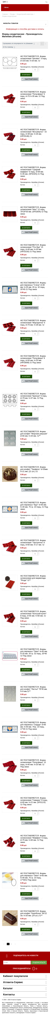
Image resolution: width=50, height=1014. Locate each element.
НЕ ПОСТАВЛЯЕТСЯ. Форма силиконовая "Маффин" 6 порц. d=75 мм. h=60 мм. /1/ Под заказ (34, 839)
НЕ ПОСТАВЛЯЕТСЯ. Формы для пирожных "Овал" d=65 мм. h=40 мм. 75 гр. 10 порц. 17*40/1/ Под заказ (34, 876)
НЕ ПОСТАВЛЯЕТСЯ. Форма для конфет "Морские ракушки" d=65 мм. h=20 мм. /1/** (33, 433)
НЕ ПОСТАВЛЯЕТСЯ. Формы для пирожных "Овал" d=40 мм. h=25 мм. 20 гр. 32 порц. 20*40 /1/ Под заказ (34, 652)
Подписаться (39, 962)
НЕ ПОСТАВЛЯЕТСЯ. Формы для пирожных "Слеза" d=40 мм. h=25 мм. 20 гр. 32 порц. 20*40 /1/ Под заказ (33, 286)
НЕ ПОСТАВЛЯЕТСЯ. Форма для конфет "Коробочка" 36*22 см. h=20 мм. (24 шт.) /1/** (33, 913)
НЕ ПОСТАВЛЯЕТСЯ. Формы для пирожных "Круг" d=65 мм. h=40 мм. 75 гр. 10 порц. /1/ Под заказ (34, 506)
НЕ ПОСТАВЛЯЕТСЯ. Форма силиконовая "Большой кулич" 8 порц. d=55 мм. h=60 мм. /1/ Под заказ (33, 614)
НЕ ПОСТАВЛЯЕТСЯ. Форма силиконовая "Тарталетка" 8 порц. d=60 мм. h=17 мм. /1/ (33, 542)
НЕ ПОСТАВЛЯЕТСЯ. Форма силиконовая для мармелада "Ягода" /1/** (33, 578)
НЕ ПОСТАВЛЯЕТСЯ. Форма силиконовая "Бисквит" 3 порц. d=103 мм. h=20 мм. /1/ (33, 58)
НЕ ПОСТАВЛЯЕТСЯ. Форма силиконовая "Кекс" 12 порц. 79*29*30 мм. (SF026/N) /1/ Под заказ (33, 210)
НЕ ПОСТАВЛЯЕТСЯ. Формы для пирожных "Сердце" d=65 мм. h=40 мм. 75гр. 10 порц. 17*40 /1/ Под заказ (33, 725)
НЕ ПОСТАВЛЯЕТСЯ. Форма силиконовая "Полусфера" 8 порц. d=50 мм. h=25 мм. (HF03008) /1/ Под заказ (33, 359)
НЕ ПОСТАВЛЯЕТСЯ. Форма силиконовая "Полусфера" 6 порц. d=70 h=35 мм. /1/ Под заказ (33, 95)
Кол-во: (22, 69)
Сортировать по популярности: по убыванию (18, 44)
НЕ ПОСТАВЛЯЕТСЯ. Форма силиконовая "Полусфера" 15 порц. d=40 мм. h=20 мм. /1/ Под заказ (33, 763)
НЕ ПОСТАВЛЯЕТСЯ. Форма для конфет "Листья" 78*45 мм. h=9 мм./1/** (33, 689)
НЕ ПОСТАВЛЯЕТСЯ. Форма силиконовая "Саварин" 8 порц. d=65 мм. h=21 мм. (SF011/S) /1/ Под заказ (34, 801)
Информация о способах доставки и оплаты (25, 29)
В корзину (26, 75)
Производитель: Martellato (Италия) (32, 67)
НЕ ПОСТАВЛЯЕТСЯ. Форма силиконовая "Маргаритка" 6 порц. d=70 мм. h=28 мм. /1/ (33, 322)
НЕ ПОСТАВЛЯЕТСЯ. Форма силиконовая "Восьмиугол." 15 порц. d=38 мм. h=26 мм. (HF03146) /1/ (33, 133)
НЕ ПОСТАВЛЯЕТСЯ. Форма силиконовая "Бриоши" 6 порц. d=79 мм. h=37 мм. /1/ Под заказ (33, 397)
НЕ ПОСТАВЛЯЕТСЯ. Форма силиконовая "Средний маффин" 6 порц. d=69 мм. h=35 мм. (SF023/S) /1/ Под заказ (33, 171)
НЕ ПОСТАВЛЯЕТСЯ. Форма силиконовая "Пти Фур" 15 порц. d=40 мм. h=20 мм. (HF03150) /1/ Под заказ (33, 248)
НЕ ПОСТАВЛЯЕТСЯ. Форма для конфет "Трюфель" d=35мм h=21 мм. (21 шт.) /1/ (34, 469)
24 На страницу (9, 47)
